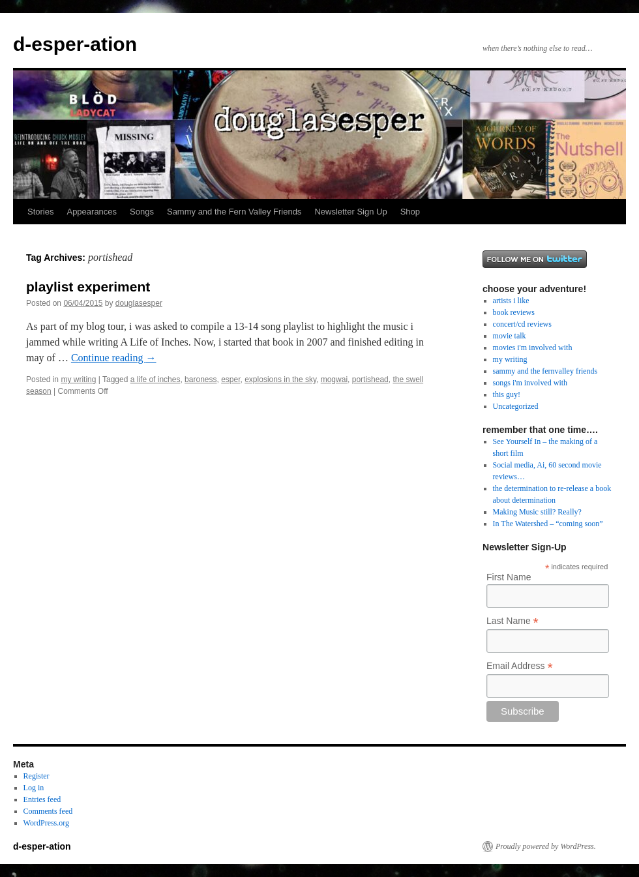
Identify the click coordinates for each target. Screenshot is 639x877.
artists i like (511, 300)
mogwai (334, 379)
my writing (78, 379)
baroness (200, 379)
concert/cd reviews (522, 324)
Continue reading (113, 357)
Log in (33, 787)
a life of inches (155, 379)
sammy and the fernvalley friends (545, 371)
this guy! (506, 394)
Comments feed (48, 811)
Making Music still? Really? (537, 511)
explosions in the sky (280, 379)
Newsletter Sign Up (350, 211)
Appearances (92, 211)
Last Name (512, 621)
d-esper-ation (75, 44)
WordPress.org (46, 822)
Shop (410, 211)
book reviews (514, 312)
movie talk (509, 335)
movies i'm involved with (532, 347)
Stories (40, 211)
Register (36, 775)
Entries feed (42, 799)
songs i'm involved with (530, 382)
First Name (508, 577)
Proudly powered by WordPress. (546, 846)
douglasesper (138, 303)
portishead (370, 379)
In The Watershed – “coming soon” (548, 523)
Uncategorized (516, 406)
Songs (142, 211)
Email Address (519, 666)
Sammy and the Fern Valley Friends (234, 211)
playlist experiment (88, 286)
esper (230, 379)
